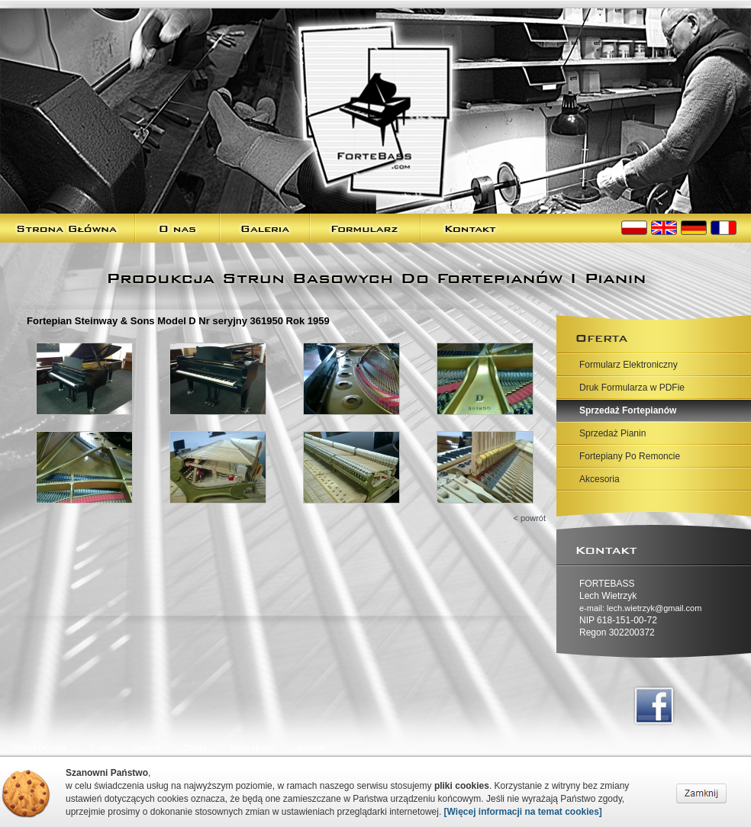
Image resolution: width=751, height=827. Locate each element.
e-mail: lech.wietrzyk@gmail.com (640, 608)
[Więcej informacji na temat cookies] (523, 811)
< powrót (530, 518)
